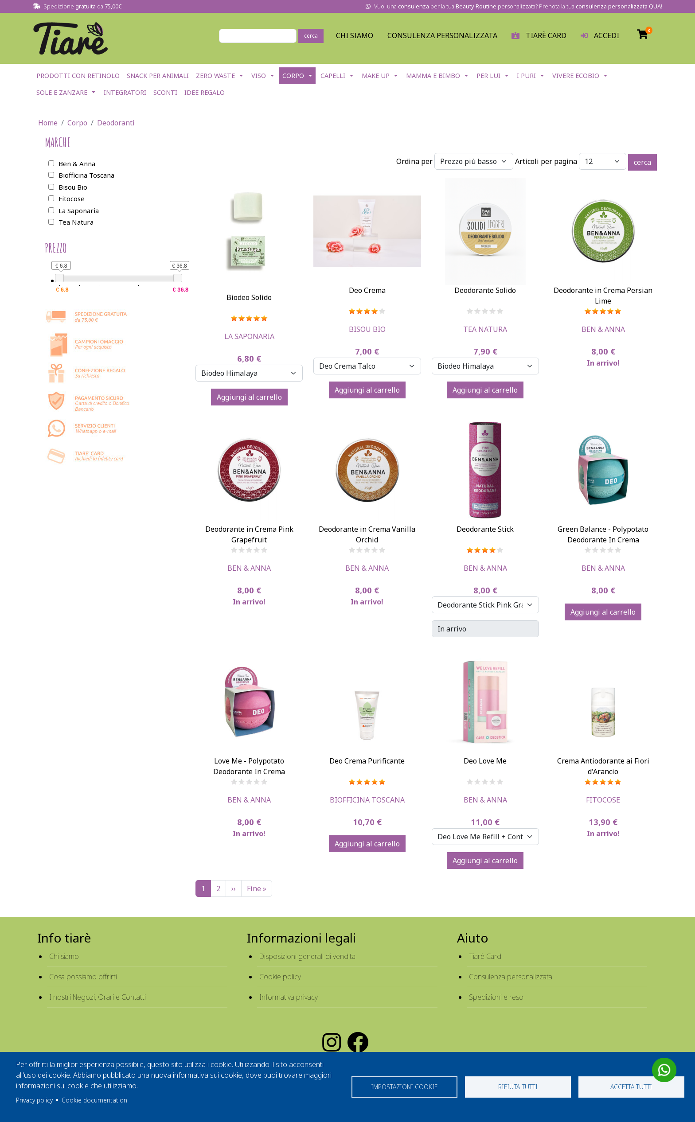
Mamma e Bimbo (433, 75)
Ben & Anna (603, 329)
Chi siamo (64, 956)
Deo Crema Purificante (367, 761)
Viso (258, 75)
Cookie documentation (94, 1100)
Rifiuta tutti (518, 1087)
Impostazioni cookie (404, 1087)
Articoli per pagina (546, 161)
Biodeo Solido (249, 297)
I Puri (526, 75)
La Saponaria (249, 336)
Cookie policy (280, 977)
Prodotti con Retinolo (78, 75)
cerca (311, 35)
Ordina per (414, 161)
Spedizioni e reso (496, 997)
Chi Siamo (354, 35)
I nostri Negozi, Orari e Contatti (97, 997)
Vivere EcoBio (575, 75)
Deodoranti (116, 123)
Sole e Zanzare (61, 92)
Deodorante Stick (485, 529)
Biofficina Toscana (367, 800)
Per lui (488, 75)
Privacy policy (34, 1100)
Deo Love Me (485, 761)
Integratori (125, 92)
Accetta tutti (631, 1087)
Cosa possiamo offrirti (83, 977)
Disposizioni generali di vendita (307, 956)
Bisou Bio (367, 329)
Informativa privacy (288, 997)
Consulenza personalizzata (442, 35)
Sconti (165, 92)
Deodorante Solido (485, 290)
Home (48, 123)
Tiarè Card (485, 956)
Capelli (332, 75)
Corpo (293, 75)
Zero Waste (215, 75)
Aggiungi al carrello (249, 397)
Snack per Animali (158, 75)
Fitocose (603, 800)
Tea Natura (485, 329)
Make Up (376, 75)
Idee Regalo (204, 92)
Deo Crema (367, 290)
